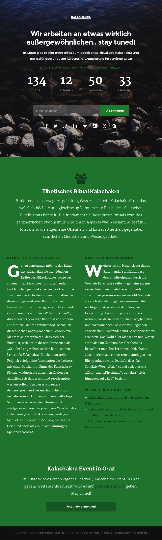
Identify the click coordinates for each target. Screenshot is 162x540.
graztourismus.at (109, 486)
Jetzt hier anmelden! (81, 506)
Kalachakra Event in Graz (81, 468)
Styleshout (91, 532)
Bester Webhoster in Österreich (126, 532)
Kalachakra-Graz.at (50, 532)
